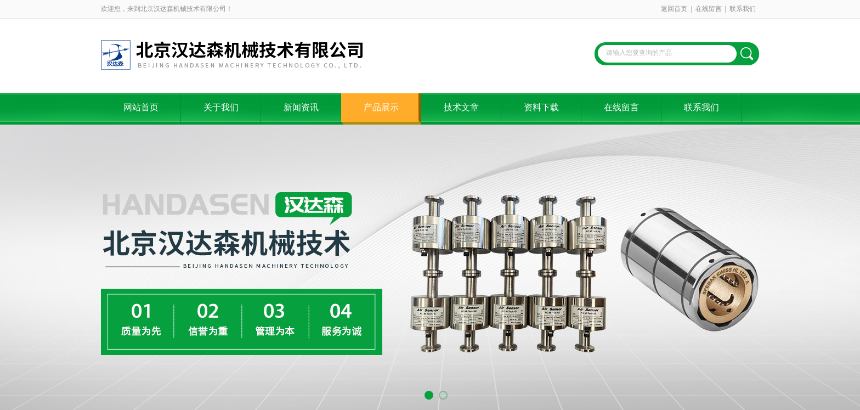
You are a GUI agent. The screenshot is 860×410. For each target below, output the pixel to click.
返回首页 (674, 9)
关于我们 (221, 107)
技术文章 (461, 107)
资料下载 (541, 107)
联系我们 (742, 9)
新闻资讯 (301, 107)
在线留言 (708, 9)
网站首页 (141, 107)
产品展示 (381, 107)
